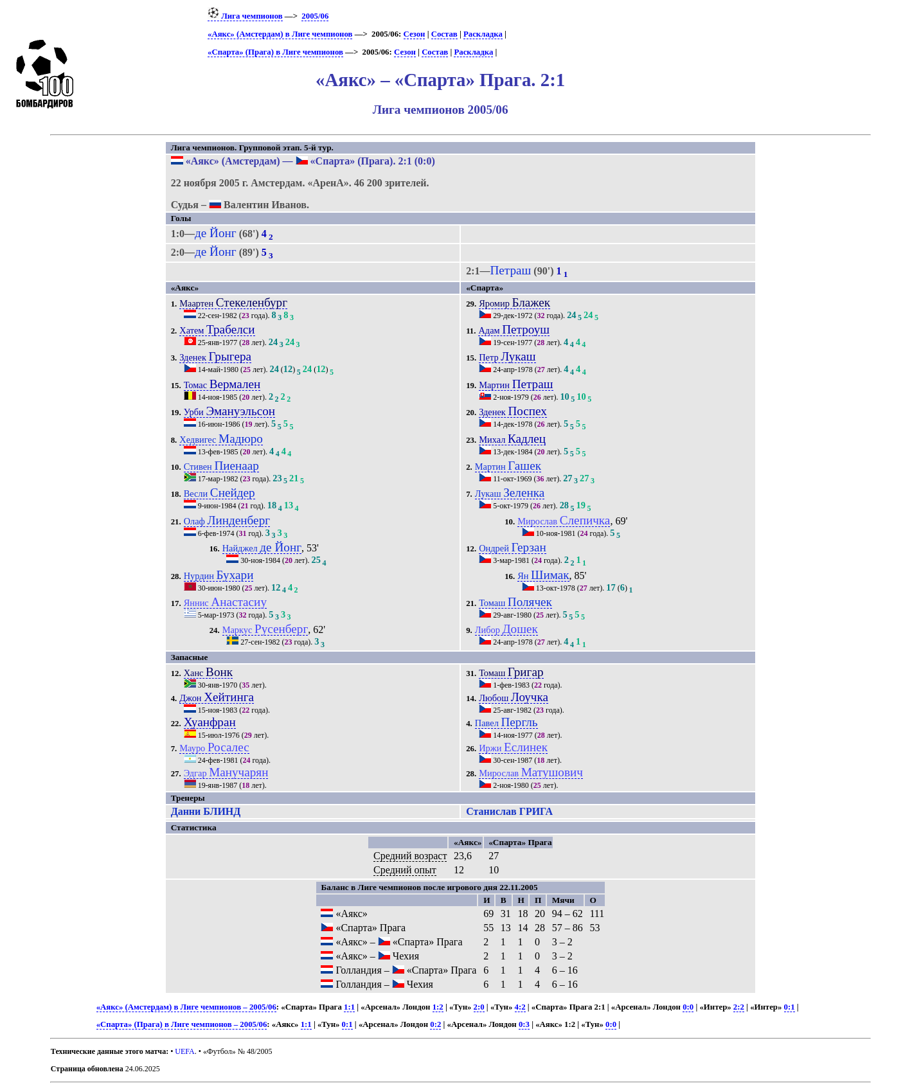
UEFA (184, 1051)
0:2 (435, 1024)
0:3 (524, 1024)
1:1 (349, 1007)
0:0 (688, 1007)
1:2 (438, 1007)
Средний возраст (410, 855)
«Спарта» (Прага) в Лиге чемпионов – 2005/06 (181, 1024)
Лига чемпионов (245, 16)
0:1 (789, 1007)
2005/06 (314, 16)
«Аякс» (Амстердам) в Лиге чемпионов (280, 34)
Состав (444, 34)
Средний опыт (404, 869)
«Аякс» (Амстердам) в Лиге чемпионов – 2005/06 (186, 1007)
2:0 (479, 1007)
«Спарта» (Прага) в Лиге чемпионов (275, 52)
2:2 (738, 1007)
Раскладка (483, 34)
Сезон (414, 34)
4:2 (520, 1007)
